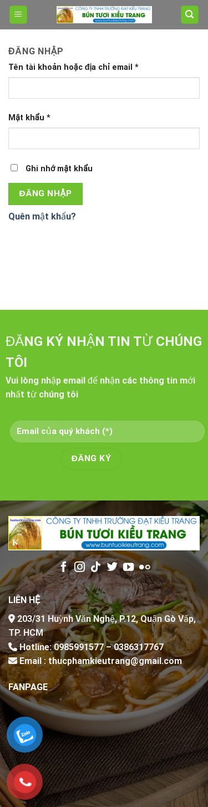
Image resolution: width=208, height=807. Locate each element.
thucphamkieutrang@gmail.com (115, 661)
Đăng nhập (45, 193)
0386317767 (139, 647)
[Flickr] (144, 567)
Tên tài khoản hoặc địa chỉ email (73, 67)
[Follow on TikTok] (95, 567)
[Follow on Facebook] (63, 567)
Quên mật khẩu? (42, 216)
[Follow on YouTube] (128, 567)
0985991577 (79, 647)
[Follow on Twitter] (111, 567)
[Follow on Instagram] (79, 567)
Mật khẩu (29, 117)
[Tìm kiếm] (190, 15)
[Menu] (18, 15)
